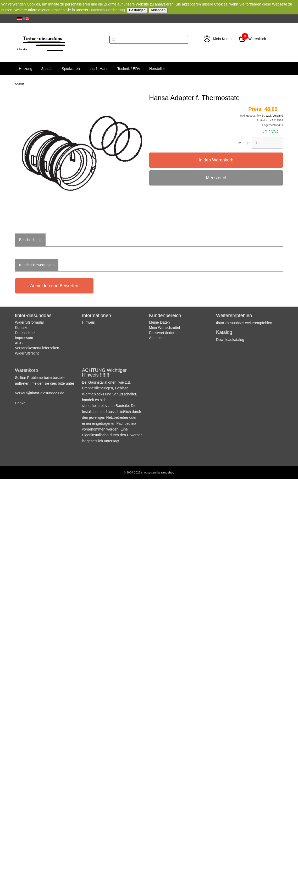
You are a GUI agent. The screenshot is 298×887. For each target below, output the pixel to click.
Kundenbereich (165, 315)
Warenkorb (257, 39)
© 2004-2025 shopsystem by (149, 472)
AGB (19, 343)
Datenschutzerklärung (107, 10)
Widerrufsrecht (27, 353)
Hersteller (157, 69)
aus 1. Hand (99, 69)
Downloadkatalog (230, 340)
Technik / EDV (128, 69)
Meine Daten (159, 322)
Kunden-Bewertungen (36, 265)
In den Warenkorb (216, 159)
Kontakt (21, 327)
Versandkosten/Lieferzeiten (37, 348)
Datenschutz (25, 333)
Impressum (24, 338)
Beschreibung (30, 240)
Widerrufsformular (29, 322)
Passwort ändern (162, 333)
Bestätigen (137, 10)
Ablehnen (158, 10)
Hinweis (88, 322)
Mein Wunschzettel (164, 327)
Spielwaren (71, 69)
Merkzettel (216, 177)
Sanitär (47, 69)
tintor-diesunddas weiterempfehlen (244, 323)
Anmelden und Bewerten (54, 285)
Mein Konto (222, 39)
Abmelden (157, 338)
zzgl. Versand (274, 115)
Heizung (25, 69)
